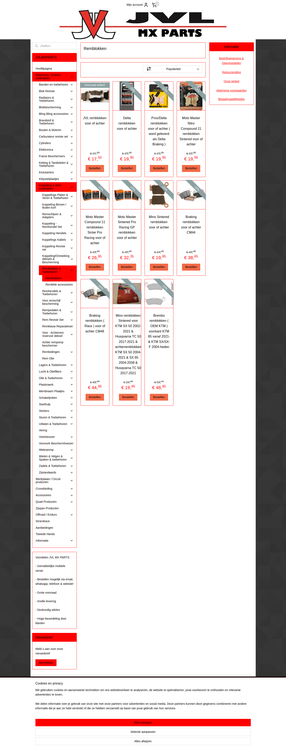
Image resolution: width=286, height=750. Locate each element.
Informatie (54, 540)
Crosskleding (54, 488)
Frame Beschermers (56, 156)
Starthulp (56, 404)
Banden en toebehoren (56, 84)
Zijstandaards (56, 472)
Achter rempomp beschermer (52, 344)
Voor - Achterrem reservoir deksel (57, 334)
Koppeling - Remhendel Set (57, 225)
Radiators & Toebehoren (56, 99)
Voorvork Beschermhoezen (56, 443)
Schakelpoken (56, 398)
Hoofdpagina (44, 68)
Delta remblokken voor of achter (127, 123)
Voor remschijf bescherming (57, 302)
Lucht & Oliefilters (56, 371)
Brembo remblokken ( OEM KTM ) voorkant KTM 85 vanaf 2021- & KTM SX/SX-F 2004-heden (159, 331)
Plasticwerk (56, 384)
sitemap (131, 742)
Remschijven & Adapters (57, 215)
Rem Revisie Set (57, 320)
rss (138, 742)
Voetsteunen (56, 437)
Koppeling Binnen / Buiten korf (57, 206)
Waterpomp (56, 450)
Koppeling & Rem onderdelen (56, 187)
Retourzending (231, 72)
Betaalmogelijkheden (231, 99)
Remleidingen (57, 352)
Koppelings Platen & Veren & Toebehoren (57, 196)
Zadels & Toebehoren (56, 466)
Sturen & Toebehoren (56, 417)
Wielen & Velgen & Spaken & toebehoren (56, 458)
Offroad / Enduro (54, 514)
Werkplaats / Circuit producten (54, 480)
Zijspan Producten (47, 508)
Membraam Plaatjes (56, 391)
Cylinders (56, 143)
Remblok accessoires (59, 284)
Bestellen (95, 168)
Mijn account (137, 4)
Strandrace (43, 521)
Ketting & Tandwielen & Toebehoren (56, 164)
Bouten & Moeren (56, 130)
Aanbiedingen (44, 527)
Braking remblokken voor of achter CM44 (191, 224)
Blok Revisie (56, 91)
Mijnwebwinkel (183, 742)
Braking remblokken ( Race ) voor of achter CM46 (95, 323)
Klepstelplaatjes (56, 179)
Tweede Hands (45, 534)
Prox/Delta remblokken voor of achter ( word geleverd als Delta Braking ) (159, 131)
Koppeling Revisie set (57, 248)
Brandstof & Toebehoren (56, 122)
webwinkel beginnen (151, 742)
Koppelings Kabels (57, 240)
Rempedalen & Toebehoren (57, 311)
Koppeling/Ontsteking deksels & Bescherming (57, 259)
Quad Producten (54, 502)
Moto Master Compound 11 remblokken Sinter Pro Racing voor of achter (94, 230)
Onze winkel (231, 81)
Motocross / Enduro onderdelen (54, 76)
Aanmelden (46, 662)
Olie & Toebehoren (56, 378)
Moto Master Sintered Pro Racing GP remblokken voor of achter (127, 227)
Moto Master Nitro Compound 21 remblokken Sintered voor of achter (191, 131)
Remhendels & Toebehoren (57, 292)
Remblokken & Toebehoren (57, 270)
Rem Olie (48, 358)
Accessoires (54, 495)
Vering (43, 430)
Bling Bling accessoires (56, 114)
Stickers (56, 411)
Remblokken (53, 278)
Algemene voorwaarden (231, 90)
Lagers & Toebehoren (56, 365)
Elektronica (56, 149)
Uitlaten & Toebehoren (56, 424)
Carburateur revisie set (56, 136)
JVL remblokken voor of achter (94, 120)
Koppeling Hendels (57, 233)
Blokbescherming (56, 107)
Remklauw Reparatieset (57, 326)
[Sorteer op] (172, 69)
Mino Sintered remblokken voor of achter (159, 222)
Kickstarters (56, 172)
